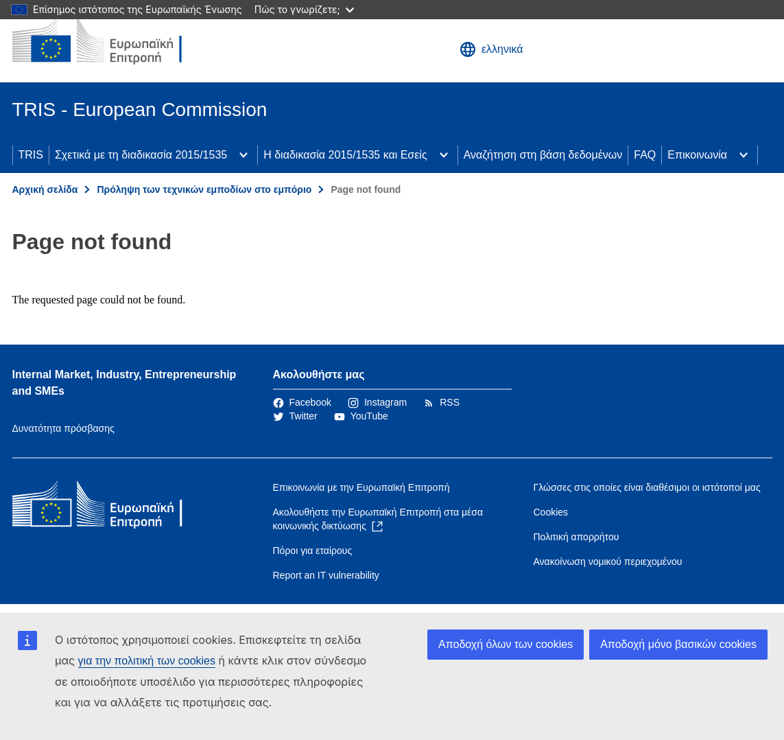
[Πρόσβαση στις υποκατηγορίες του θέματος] (243, 155)
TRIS (31, 155)
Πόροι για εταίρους (313, 550)
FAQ (645, 155)
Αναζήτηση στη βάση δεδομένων (543, 155)
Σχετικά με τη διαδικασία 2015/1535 (141, 155)
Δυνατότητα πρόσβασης (63, 428)
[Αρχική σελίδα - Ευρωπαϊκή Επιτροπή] (111, 41)
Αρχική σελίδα (45, 189)
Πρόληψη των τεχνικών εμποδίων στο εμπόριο (204, 189)
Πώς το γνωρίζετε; (304, 9)
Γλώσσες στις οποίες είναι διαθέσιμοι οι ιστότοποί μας (647, 487)
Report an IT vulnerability (326, 575)
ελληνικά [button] (491, 49)
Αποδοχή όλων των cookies (505, 644)
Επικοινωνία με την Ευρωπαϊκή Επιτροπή (361, 487)
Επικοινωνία (697, 155)
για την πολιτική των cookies (146, 661)
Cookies (551, 512)
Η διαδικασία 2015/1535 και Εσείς (345, 155)
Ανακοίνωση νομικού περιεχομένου (608, 561)
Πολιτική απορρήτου (576, 536)
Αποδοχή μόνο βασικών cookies (678, 644)
